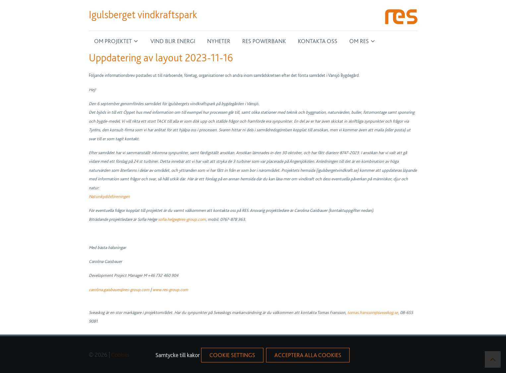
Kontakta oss (317, 40)
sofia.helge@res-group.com (182, 219)
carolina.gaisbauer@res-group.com (119, 289)
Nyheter (218, 40)
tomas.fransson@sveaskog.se (372, 312)
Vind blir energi (172, 40)
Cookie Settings (232, 354)
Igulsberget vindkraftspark (143, 14)
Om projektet (113, 40)
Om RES (359, 40)
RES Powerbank (264, 40)
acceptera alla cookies (307, 354)
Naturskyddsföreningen (109, 196)
